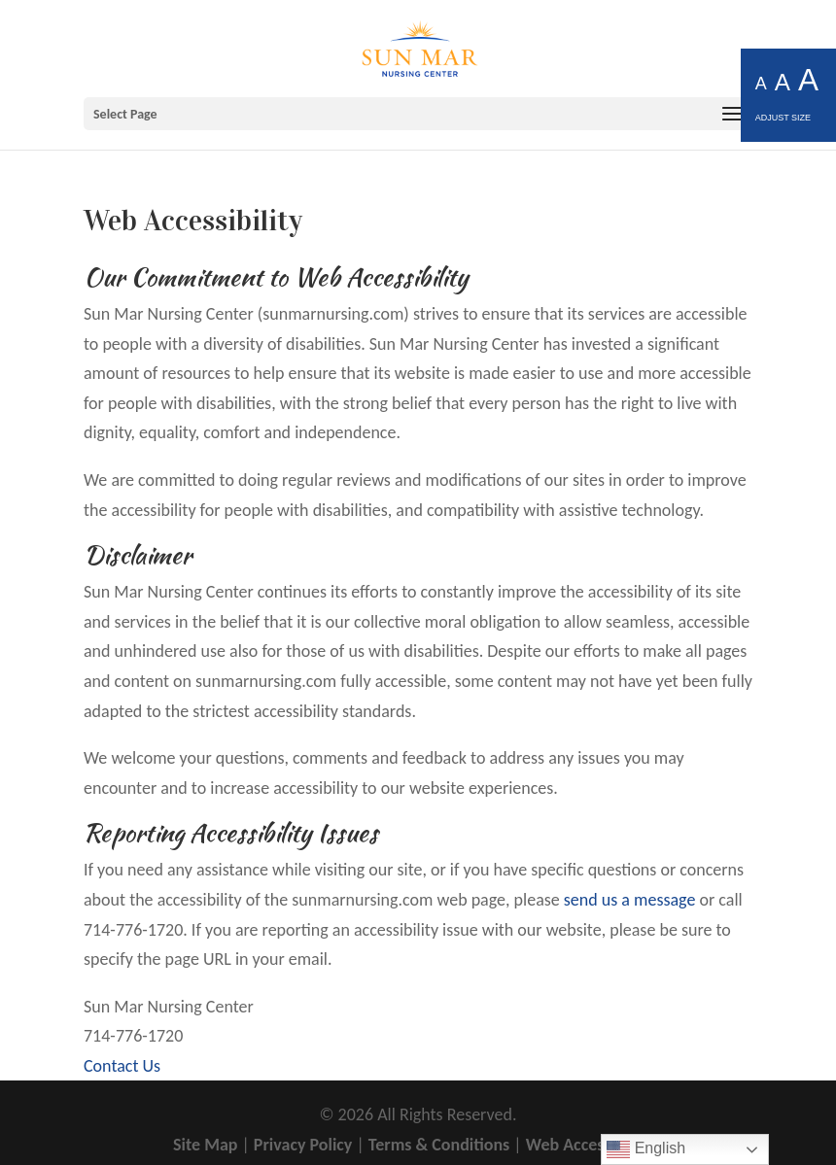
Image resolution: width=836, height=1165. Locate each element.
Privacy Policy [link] (303, 1144)
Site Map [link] (205, 1144)
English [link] (646, 1149)
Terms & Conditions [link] (438, 1144)
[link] (420, 46)
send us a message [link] (630, 899)
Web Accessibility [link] (589, 1144)
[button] (418, 113)
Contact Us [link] (122, 1066)
